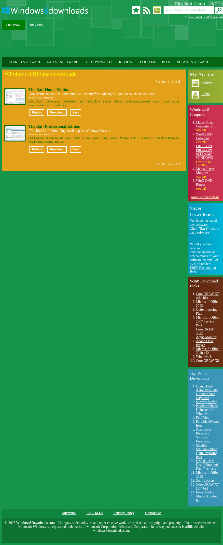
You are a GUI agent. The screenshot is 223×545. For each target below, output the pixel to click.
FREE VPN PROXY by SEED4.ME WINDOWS (204, 152)
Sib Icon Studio (206, 449)
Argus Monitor (206, 337)
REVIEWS (126, 62)
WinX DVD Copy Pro (204, 136)
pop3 (81, 100)
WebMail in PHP (129, 137)
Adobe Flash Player (204, 343)
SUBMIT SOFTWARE (193, 62)
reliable (118, 100)
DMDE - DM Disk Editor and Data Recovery (207, 465)
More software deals (205, 197)
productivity (69, 100)
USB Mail (65, 137)
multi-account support (137, 100)
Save (75, 112)
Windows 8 (204, 357)
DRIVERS (35, 25)
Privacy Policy (123, 513)
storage (114, 137)
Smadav (201, 445)
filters (77, 137)
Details (37, 112)
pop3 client (93, 100)
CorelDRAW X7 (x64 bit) (207, 296)
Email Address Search (40, 141)
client (31, 104)
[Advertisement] (112, 44)
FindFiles (202, 417)
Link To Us (215, 4)
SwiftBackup (205, 480)
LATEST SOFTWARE (62, 62)
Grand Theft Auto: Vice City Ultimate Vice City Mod (207, 392)
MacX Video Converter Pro (205, 124)
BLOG (166, 62)
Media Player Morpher (205, 171)
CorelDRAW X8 (207, 361)
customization (52, 100)
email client (35, 100)
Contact (199, 4)
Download (57, 112)
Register (207, 82)
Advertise (69, 513)
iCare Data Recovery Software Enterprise (203, 435)
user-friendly (44, 104)
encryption (52, 137)
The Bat (59, 141)
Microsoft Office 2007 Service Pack (207, 321)
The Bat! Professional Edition (54, 126)
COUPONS (148, 62)
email (167, 100)
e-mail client (60, 104)
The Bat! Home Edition (48, 89)
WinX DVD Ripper (204, 182)
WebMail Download (168, 137)
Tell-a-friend (183, 4)
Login (205, 94)
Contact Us (153, 513)
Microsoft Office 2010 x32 (207, 351)
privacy (157, 100)
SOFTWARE (13, 25)
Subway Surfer (206, 402)
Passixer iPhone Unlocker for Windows (207, 410)
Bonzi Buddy (205, 492)
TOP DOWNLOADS (98, 62)
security (107, 100)
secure (176, 100)
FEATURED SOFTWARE (22, 62)
